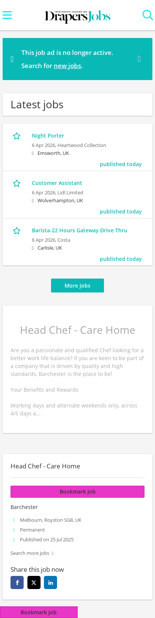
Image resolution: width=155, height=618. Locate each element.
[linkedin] (50, 582)
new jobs (67, 65)
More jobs (77, 285)
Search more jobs (30, 553)
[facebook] (17, 582)
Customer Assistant (57, 182)
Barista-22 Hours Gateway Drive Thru (79, 230)
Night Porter (48, 135)
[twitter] (34, 582)
